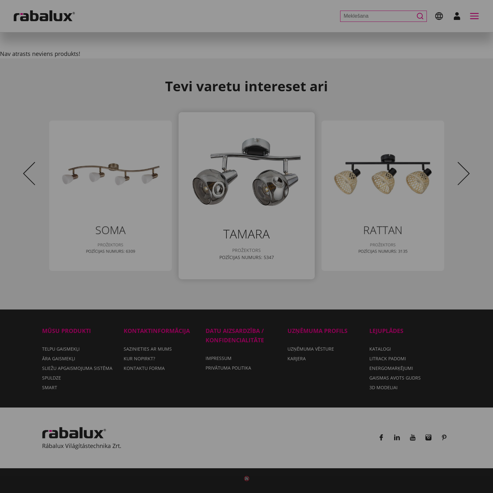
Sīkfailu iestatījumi (203, 270)
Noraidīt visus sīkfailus (283, 270)
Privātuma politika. (262, 252)
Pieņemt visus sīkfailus (246, 287)
